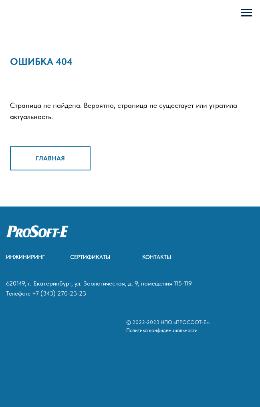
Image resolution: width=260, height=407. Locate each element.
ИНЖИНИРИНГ (25, 257)
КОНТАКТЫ (156, 257)
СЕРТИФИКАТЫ (90, 257)
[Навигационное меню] (246, 13)
